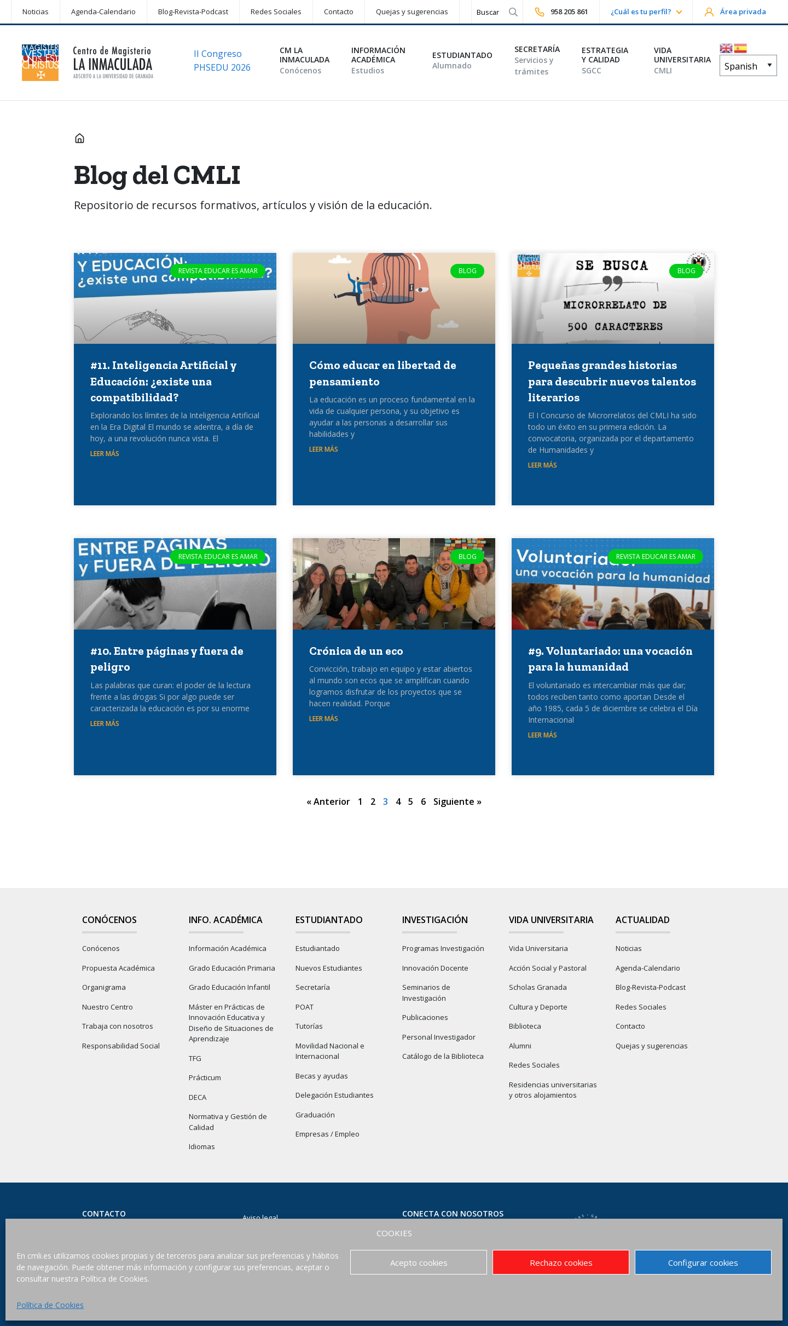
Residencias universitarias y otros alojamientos (553, 1090)
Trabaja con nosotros (117, 1026)
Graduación (315, 1115)
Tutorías (309, 1026)
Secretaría (313, 987)
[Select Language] (748, 65)
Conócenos (101, 948)
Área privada (735, 12)
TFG (195, 1058)
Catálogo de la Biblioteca (443, 1056)
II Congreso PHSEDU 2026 (222, 61)
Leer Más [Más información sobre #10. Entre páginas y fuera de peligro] (104, 723)
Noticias (35, 11)
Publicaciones (425, 1017)
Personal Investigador (439, 1037)
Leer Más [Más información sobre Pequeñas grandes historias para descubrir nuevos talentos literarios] (542, 465)
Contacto (339, 11)
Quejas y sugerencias (412, 11)
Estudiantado (318, 948)
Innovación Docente (435, 968)
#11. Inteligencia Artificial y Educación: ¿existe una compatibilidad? (163, 381)
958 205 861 (561, 12)
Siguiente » (457, 801)
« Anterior (328, 801)
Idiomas (202, 1146)
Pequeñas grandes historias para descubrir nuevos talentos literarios (612, 381)
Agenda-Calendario (103, 11)
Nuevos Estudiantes (329, 968)
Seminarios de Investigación (426, 992)
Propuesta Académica (118, 968)
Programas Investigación (443, 948)
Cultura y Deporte (538, 1007)
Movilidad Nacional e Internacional (330, 1051)
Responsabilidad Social (121, 1046)
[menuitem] (35, 12)
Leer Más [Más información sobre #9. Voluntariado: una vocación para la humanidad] (542, 735)
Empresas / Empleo (328, 1134)
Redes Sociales (276, 11)
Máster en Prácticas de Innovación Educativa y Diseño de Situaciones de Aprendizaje (231, 1023)
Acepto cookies (419, 1262)
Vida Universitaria (538, 948)
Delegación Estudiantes (335, 1095)
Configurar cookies (703, 1262)
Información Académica (227, 948)
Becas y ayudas (322, 1076)
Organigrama (104, 987)
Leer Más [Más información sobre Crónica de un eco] (323, 718)
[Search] (488, 12)
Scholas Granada (538, 987)
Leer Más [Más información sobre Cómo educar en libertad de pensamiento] (323, 449)
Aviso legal (260, 1218)
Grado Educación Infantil (229, 987)
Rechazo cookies (561, 1262)
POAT (305, 1007)
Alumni (520, 1046)
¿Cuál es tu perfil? (641, 11)
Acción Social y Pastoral (548, 968)
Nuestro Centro (107, 1007)
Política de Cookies (50, 1305)
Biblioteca (525, 1026)
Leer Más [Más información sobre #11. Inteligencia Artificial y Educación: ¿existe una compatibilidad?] (104, 453)
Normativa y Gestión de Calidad (228, 1121)
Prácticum (205, 1077)
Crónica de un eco (356, 651)
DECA (197, 1097)
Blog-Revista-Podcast (193, 11)
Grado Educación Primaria (232, 968)
